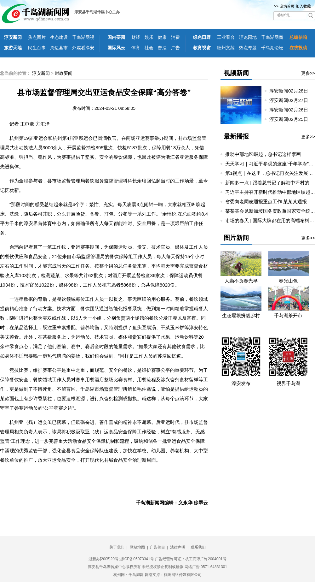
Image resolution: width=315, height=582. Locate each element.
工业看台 (226, 37)
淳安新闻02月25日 (291, 119)
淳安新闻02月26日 (291, 109)
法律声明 (177, 547)
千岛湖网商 (272, 37)
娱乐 (149, 37)
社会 (149, 47)
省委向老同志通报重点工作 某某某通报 (266, 201)
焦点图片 (37, 37)
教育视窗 (202, 47)
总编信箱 (298, 37)
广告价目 (157, 547)
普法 (162, 47)
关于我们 (116, 547)
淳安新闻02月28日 (291, 90)
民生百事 (37, 47)
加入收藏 (303, 6)
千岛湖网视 (83, 37)
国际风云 (116, 47)
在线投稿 (298, 47)
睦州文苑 (226, 47)
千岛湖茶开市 (288, 315)
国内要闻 (116, 37)
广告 (175, 47)
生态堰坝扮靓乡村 (241, 315)
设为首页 (287, 6)
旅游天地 (13, 47)
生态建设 (59, 37)
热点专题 (248, 47)
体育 (135, 47)
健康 (162, 37)
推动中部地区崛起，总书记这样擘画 (263, 154)
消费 (175, 37)
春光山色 (288, 280)
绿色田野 (202, 37)
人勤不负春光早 (241, 280)
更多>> (308, 73)
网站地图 (137, 547)
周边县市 (59, 47)
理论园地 (248, 37)
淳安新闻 (13, 37)
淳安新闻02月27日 (291, 100)
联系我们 (198, 547)
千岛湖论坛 (272, 47)
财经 (135, 37)
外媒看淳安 (83, 47)
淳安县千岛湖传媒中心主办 (97, 12)
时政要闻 (63, 73)
